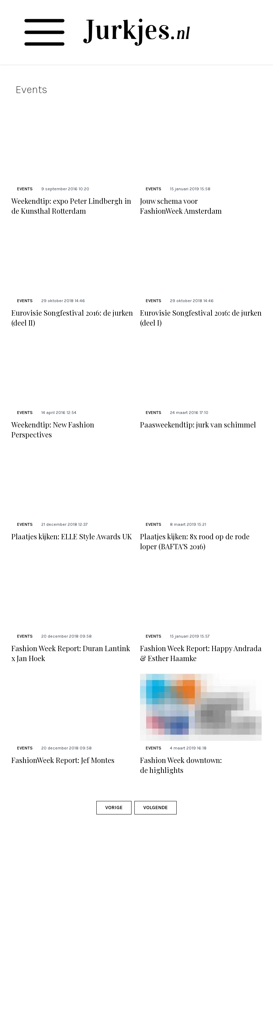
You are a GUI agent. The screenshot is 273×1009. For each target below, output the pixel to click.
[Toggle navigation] (44, 32)
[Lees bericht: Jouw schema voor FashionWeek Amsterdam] (201, 148)
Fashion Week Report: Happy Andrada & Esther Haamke (201, 653)
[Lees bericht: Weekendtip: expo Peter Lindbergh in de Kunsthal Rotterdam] (72, 148)
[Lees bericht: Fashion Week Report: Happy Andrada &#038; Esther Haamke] (201, 595)
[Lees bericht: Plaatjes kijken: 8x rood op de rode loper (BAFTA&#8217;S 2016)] (201, 483)
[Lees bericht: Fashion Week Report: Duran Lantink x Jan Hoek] (72, 595)
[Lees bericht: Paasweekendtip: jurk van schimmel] (201, 371)
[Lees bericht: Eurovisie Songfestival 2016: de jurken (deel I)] (201, 260)
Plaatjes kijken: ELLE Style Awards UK (71, 536)
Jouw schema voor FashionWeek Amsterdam (181, 206)
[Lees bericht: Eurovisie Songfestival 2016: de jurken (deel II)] (72, 260)
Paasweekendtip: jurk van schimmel (198, 424)
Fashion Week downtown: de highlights (181, 765)
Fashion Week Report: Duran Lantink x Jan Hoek (70, 653)
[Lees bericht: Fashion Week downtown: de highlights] (201, 707)
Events (25, 188)
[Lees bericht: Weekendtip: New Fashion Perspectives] (72, 371)
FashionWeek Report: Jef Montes (62, 760)
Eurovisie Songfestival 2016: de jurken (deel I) (201, 317)
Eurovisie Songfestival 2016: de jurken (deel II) (72, 317)
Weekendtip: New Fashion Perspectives (52, 429)
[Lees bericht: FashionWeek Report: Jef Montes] (72, 707)
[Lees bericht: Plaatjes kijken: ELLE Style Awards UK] (72, 483)
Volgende (155, 808)
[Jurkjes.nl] (136, 32)
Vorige (114, 808)
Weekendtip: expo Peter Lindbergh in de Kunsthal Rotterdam (71, 206)
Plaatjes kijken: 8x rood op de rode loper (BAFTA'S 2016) (195, 541)
